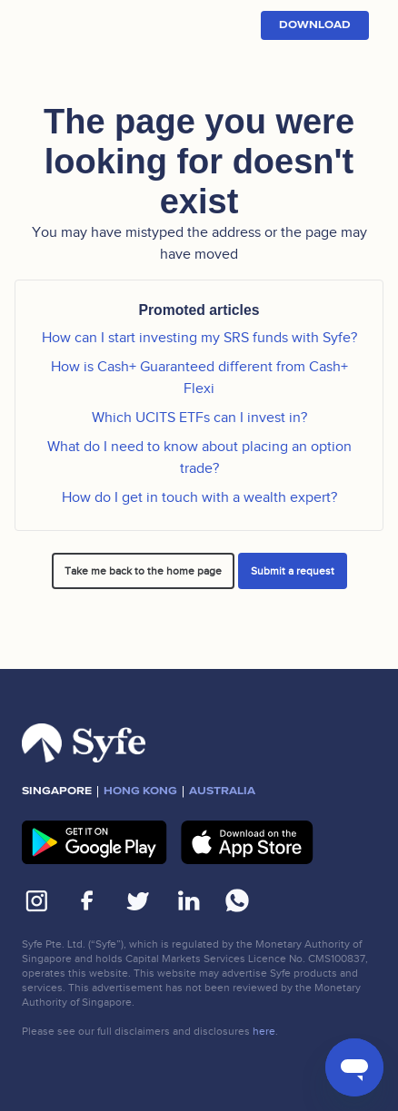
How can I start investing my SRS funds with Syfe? (199, 337)
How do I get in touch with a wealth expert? (199, 497)
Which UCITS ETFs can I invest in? (199, 417)
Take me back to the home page (143, 571)
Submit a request (292, 571)
